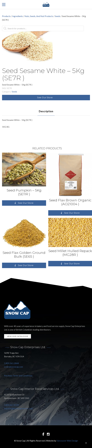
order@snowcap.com (13, 367)
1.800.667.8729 (11, 405)
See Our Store (45, 97)
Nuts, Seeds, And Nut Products (39, 16)
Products (6, 16)
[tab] (46, 111)
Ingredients (17, 16)
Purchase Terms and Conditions (18, 375)
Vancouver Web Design (67, 440)
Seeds (57, 16)
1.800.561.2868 (11, 363)
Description (46, 111)
